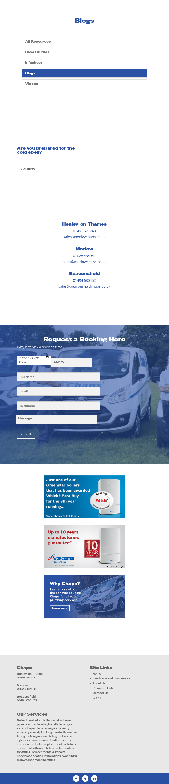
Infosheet (33, 62)
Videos (31, 84)
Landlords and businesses (111, 678)
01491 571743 (84, 231)
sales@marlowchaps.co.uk (84, 261)
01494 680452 (84, 280)
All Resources (38, 41)
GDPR (97, 697)
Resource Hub (103, 688)
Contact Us (101, 693)
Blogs (30, 73)
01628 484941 (84, 255)
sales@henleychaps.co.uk (84, 237)
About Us (99, 683)
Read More (27, 168)
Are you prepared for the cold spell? (46, 150)
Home (97, 673)
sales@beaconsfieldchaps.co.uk (84, 286)
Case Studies (37, 52)
